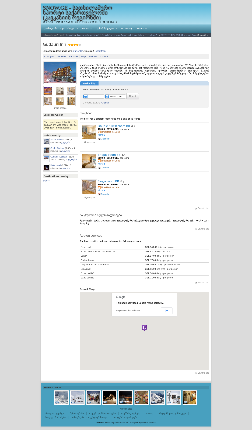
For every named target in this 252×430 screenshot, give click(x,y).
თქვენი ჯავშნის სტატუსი (102, 413)
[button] (144, 328)
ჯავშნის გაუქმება (130, 413)
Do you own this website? (128, 310)
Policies (93, 56)
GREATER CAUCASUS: (171, 35)
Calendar (105, 139)
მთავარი (70, 35)
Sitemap (149, 413)
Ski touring (126, 28)
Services (61, 56)
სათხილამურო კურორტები (59, 29)
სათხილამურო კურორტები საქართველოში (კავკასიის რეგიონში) (109, 35)
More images (126, 409)
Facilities (73, 56)
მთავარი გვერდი (55, 413)
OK (166, 310)
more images (60, 108)
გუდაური (190, 35)
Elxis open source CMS (117, 423)
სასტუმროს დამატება (125, 417)
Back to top (203, 208)
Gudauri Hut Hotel (58, 157)
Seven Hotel (56, 139)
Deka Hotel (55, 165)
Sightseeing (142, 28)
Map (83, 56)
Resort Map (100, 51)
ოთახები (49, 56)
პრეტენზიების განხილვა (172, 413)
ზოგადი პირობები (56, 417)
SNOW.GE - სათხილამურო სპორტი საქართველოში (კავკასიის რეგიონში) (77, 13)
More (100, 135)
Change (105, 103)
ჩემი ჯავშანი (77, 413)
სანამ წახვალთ (105, 29)
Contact (104, 56)
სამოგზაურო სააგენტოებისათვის (89, 417)
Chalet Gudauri (57, 148)
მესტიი (46, 181)
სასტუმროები (151, 35)
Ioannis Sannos (148, 423)
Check (132, 96)
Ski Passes (87, 28)
